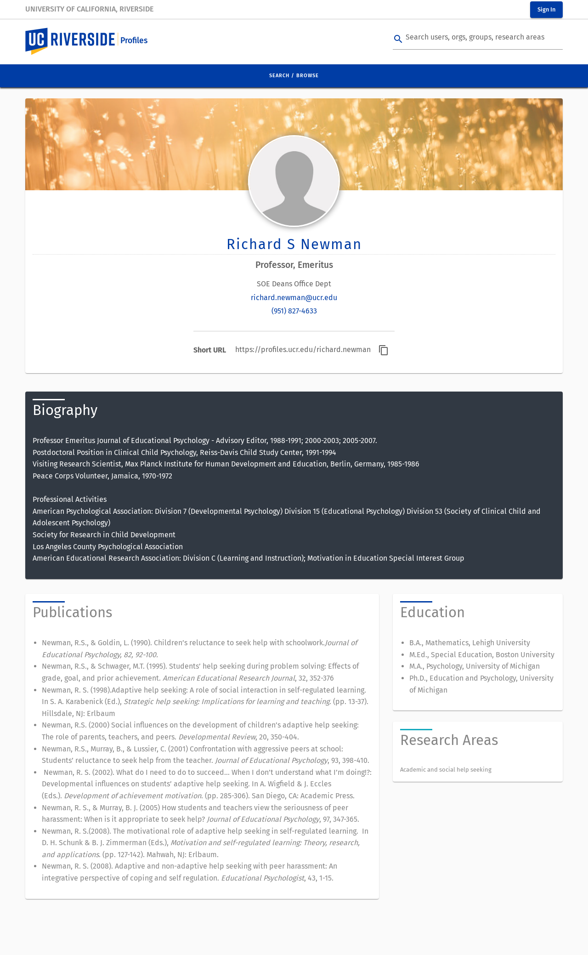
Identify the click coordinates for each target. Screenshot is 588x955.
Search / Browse (294, 76)
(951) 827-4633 (294, 311)
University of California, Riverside (89, 9)
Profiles (133, 40)
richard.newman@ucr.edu (294, 297)
